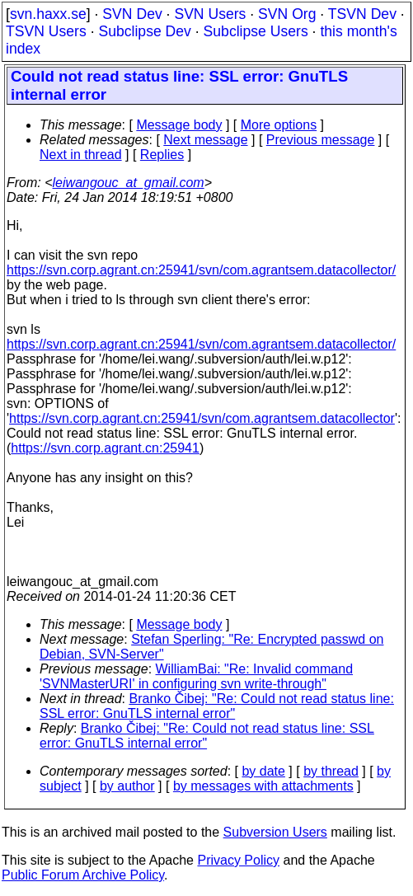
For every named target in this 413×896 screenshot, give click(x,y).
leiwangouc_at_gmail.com (128, 183)
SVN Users (210, 14)
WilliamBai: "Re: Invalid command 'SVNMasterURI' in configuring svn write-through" (196, 676)
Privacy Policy (238, 860)
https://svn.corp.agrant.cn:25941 (105, 448)
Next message (205, 140)
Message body (179, 125)
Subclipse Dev (144, 31)
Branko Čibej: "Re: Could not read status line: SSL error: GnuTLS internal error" (217, 706)
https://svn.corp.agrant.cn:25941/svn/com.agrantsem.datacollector (202, 418)
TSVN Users (46, 31)
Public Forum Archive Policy (83, 875)
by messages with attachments (263, 786)
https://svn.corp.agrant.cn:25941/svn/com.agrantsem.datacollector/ (201, 270)
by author (127, 786)
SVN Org (287, 14)
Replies (162, 155)
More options (279, 125)
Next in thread (81, 155)
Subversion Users (275, 832)
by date (263, 771)
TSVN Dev (362, 14)
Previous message (320, 140)
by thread (331, 771)
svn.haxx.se (48, 14)
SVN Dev (132, 14)
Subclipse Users (256, 31)
